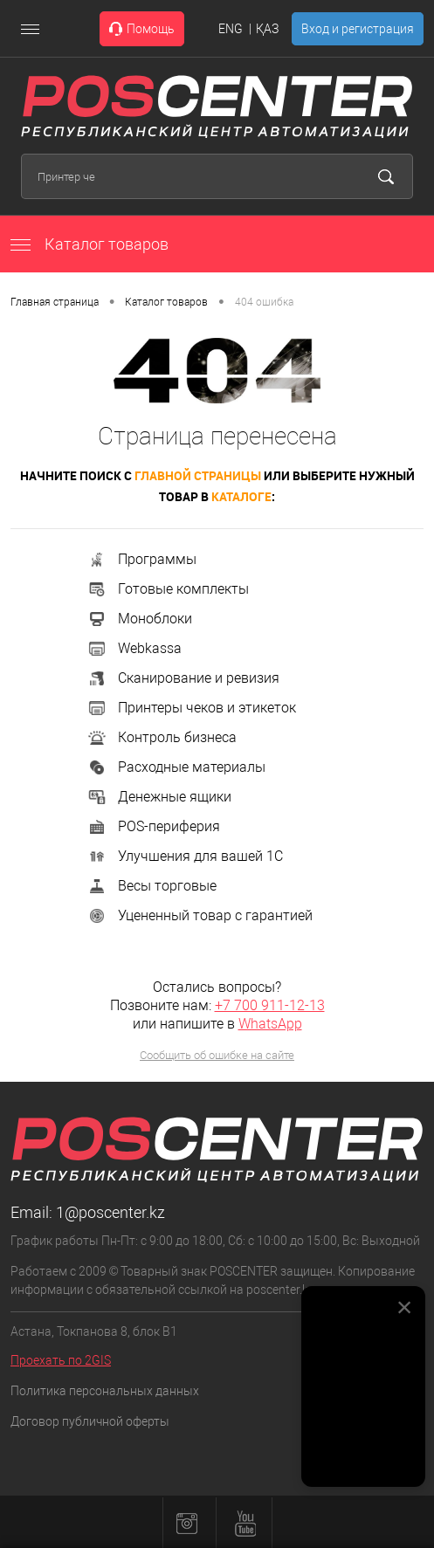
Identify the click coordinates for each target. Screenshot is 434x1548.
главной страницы (197, 475)
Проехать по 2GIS (60, 1360)
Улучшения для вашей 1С (184, 856)
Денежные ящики (158, 796)
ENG (230, 29)
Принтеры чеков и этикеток (191, 707)
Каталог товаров (89, 244)
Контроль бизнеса (161, 737)
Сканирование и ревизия (182, 678)
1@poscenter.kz (110, 1212)
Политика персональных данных (104, 1391)
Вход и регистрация (357, 29)
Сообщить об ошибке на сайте (217, 1055)
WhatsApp (270, 1023)
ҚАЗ (267, 29)
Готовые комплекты (167, 589)
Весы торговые (151, 885)
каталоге (241, 496)
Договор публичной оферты (89, 1421)
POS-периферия (153, 826)
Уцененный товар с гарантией (199, 915)
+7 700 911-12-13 (270, 1005)
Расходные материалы (175, 767)
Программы (141, 559)
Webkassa (134, 648)
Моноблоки (139, 618)
